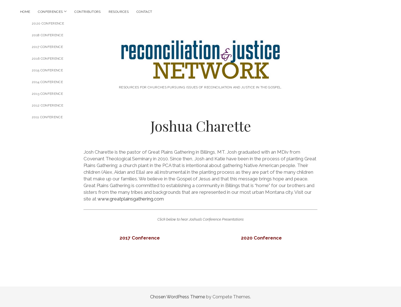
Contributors (87, 12)
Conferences (50, 12)
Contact (144, 12)
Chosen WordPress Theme (177, 296)
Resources (119, 12)
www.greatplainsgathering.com (130, 199)
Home (25, 12)
